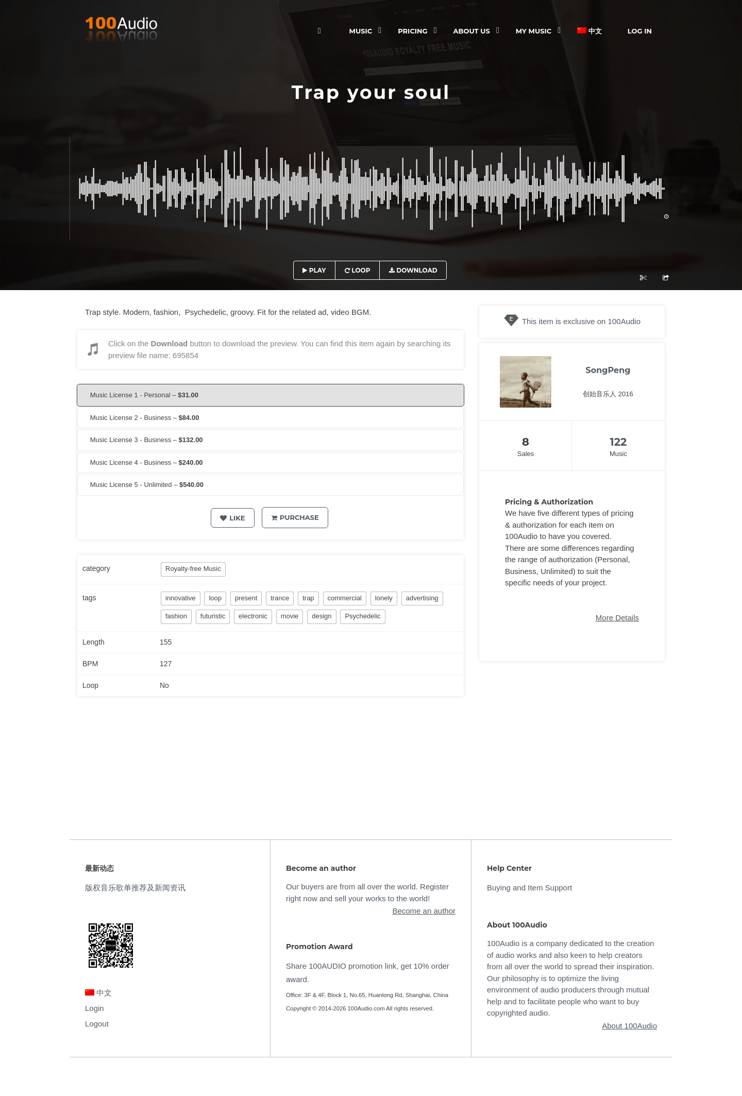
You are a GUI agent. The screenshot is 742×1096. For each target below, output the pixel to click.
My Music (533, 31)
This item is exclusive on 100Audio (581, 321)
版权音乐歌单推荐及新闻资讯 (135, 887)
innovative (180, 598)
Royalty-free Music (193, 568)
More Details (617, 617)
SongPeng (608, 370)
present (246, 598)
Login (94, 1008)
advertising (422, 598)
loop (215, 598)
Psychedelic (362, 616)
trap (308, 598)
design (321, 616)
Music (361, 31)
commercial (345, 598)
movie (290, 616)
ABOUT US (471, 31)
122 (618, 441)
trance (280, 598)
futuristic (212, 616)
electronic (253, 616)
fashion (176, 616)
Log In (640, 31)
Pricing (412, 31)
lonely (384, 598)
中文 (589, 31)
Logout (97, 1023)
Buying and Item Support (529, 887)
